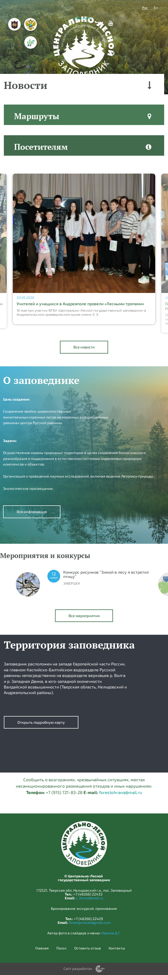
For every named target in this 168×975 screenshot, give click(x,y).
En (156, 7)
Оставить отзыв (87, 948)
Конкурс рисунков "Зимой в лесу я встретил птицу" (106, 574)
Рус (145, 7)
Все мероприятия (84, 615)
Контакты (117, 948)
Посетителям (41, 146)
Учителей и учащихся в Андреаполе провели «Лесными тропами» (80, 303)
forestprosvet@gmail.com (90, 922)
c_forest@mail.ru (89, 898)
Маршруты (36, 116)
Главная (42, 948)
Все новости (84, 347)
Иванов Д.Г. (111, 933)
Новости (25, 85)
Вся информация (32, 511)
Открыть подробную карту (41, 722)
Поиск (61, 948)
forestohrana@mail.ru (120, 792)
